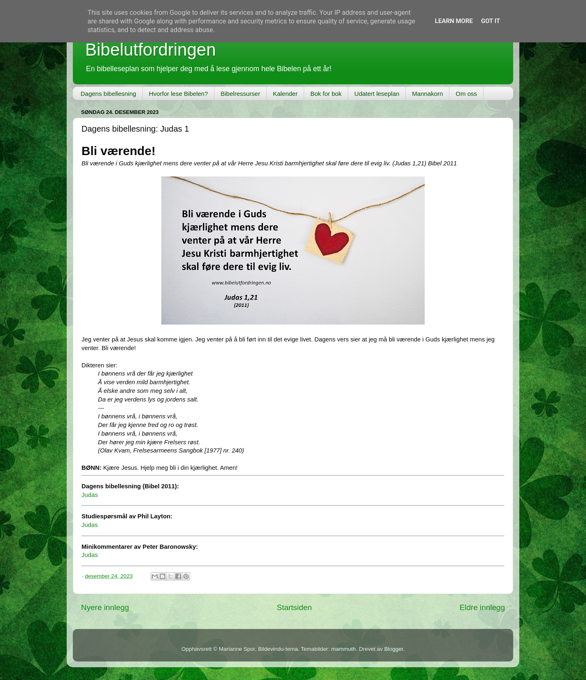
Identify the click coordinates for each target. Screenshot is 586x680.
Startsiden (294, 607)
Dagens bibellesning (108, 93)
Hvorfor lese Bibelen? (178, 93)
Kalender (285, 93)
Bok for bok (326, 93)
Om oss (466, 93)
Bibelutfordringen (150, 49)
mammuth (343, 649)
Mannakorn (427, 93)
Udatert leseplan (376, 93)
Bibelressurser (240, 93)
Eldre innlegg (482, 607)
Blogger (393, 649)
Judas (89, 495)
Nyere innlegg (105, 607)
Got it (490, 21)
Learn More (454, 21)
